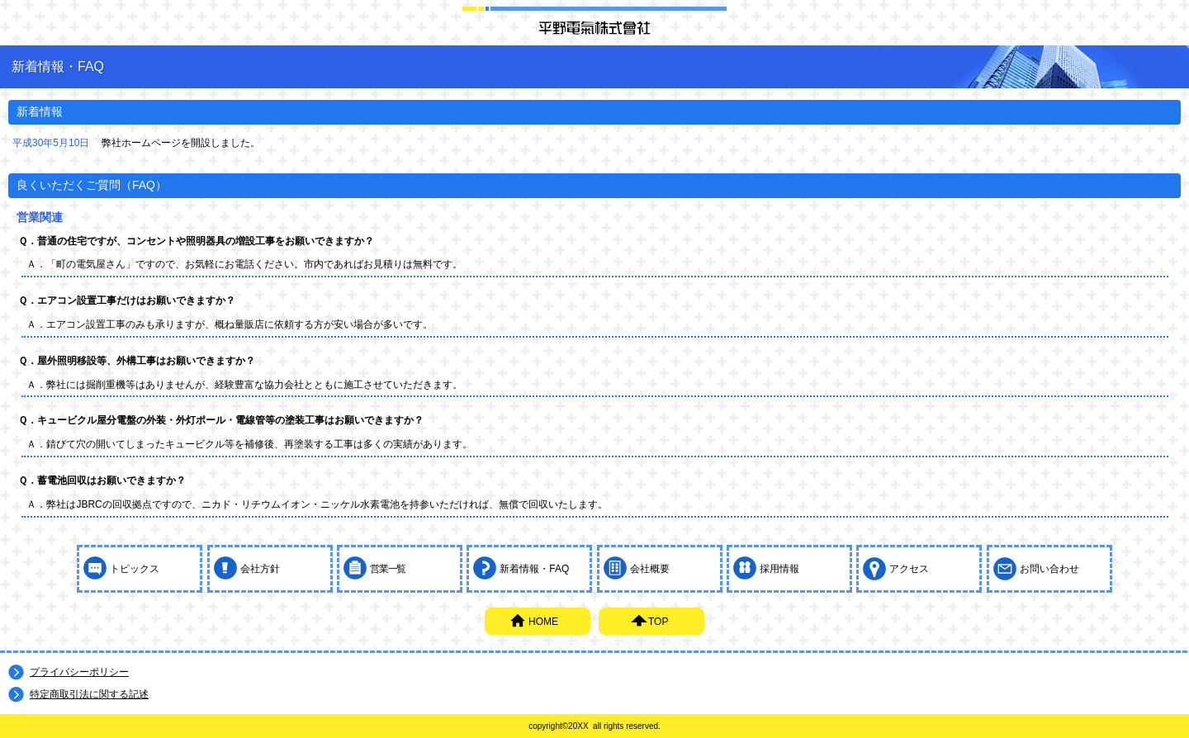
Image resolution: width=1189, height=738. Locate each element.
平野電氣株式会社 (594, 27)
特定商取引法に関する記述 (89, 694)
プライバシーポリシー (79, 672)
